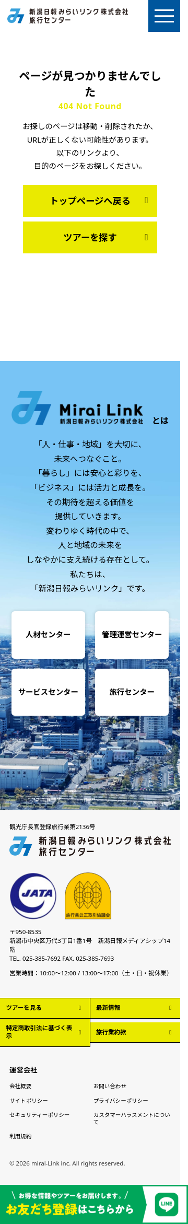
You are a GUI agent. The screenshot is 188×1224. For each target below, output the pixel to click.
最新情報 (135, 1007)
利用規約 (20, 1136)
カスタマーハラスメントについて (131, 1118)
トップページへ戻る (101, 201)
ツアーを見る (45, 1007)
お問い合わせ (109, 1086)
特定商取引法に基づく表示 (45, 1032)
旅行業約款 (135, 1032)
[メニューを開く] (164, 16)
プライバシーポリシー (120, 1100)
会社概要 (20, 1086)
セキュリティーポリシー (39, 1114)
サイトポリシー (28, 1100)
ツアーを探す (107, 237)
